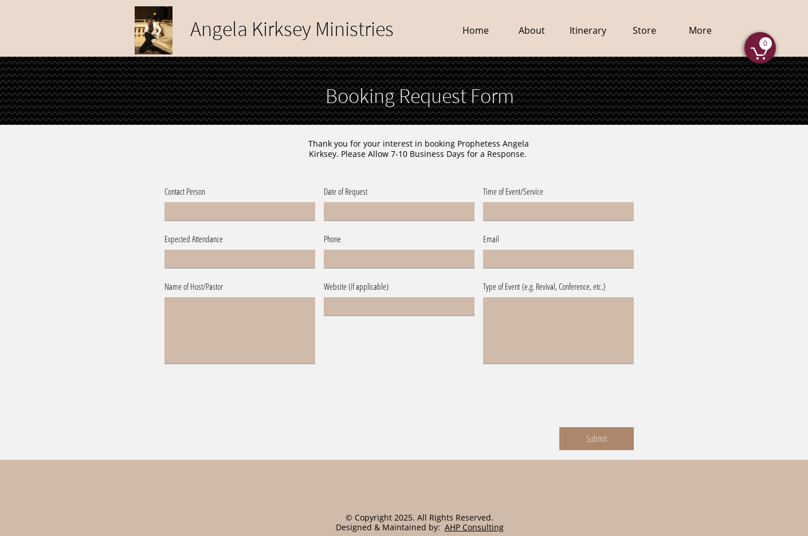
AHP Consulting (474, 527)
